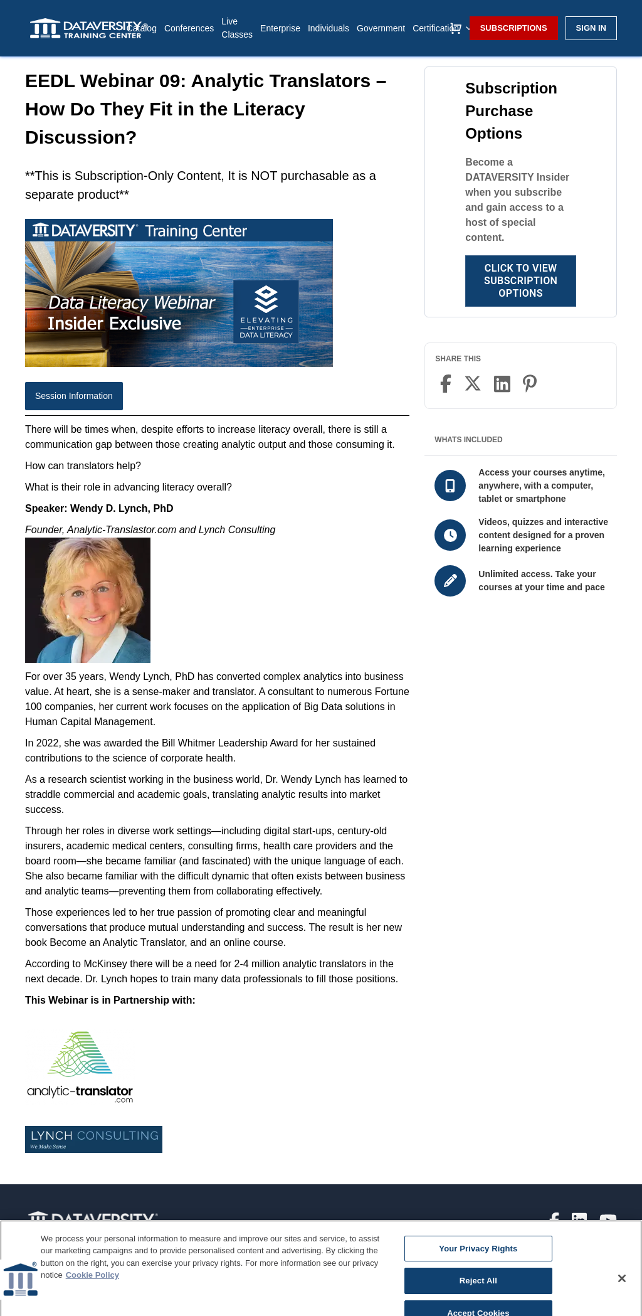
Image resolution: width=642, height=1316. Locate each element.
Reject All (478, 1302)
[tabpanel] (217, 798)
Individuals (328, 28)
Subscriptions (513, 28)
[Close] (622, 1299)
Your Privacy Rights (478, 1270)
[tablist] (217, 399)
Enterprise (280, 28)
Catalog (142, 28)
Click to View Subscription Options (520, 280)
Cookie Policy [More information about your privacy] (92, 1297)
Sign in (591, 28)
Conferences (189, 28)
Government (381, 28)
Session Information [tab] (74, 396)
